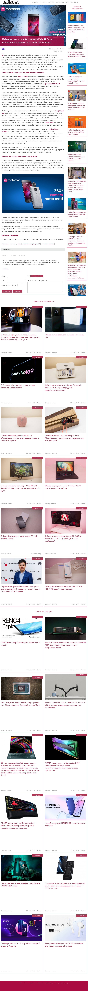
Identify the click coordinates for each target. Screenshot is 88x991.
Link (44, 280)
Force (19, 244)
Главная (35, 2)
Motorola (5, 244)
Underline (33, 280)
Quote (39, 280)
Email (3, 280)
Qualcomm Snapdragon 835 (31, 244)
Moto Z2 (12, 244)
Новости (43, 2)
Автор (3, 276)
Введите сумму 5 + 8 (9, 285)
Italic (31, 280)
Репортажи (60, 2)
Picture (46, 280)
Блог (67, 2)
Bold (28, 280)
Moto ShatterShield (48, 244)
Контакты (74, 2)
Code (42, 280)
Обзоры (51, 2)
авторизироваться (36, 276)
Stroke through (35, 280)
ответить (5, 269)
